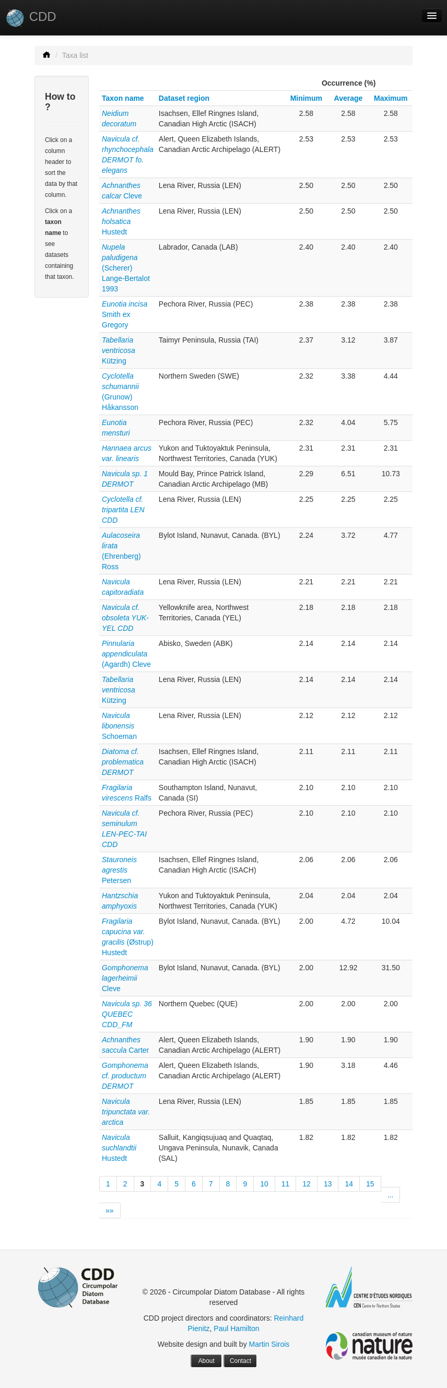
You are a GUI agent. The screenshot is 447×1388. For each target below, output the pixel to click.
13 (328, 1184)
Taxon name (123, 98)
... (390, 1195)
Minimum (306, 98)
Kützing (118, 350)
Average (348, 98)
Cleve (125, 978)
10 (264, 1184)
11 (285, 1184)
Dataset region (184, 98)
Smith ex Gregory (124, 314)
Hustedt (121, 221)
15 (370, 1184)
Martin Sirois (269, 1344)
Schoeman (119, 725)
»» (109, 1210)
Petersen (119, 870)
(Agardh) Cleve (126, 653)
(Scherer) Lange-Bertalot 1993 (126, 268)
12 (306, 1184)
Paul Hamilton (236, 1328)
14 (349, 1184)
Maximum (391, 98)
